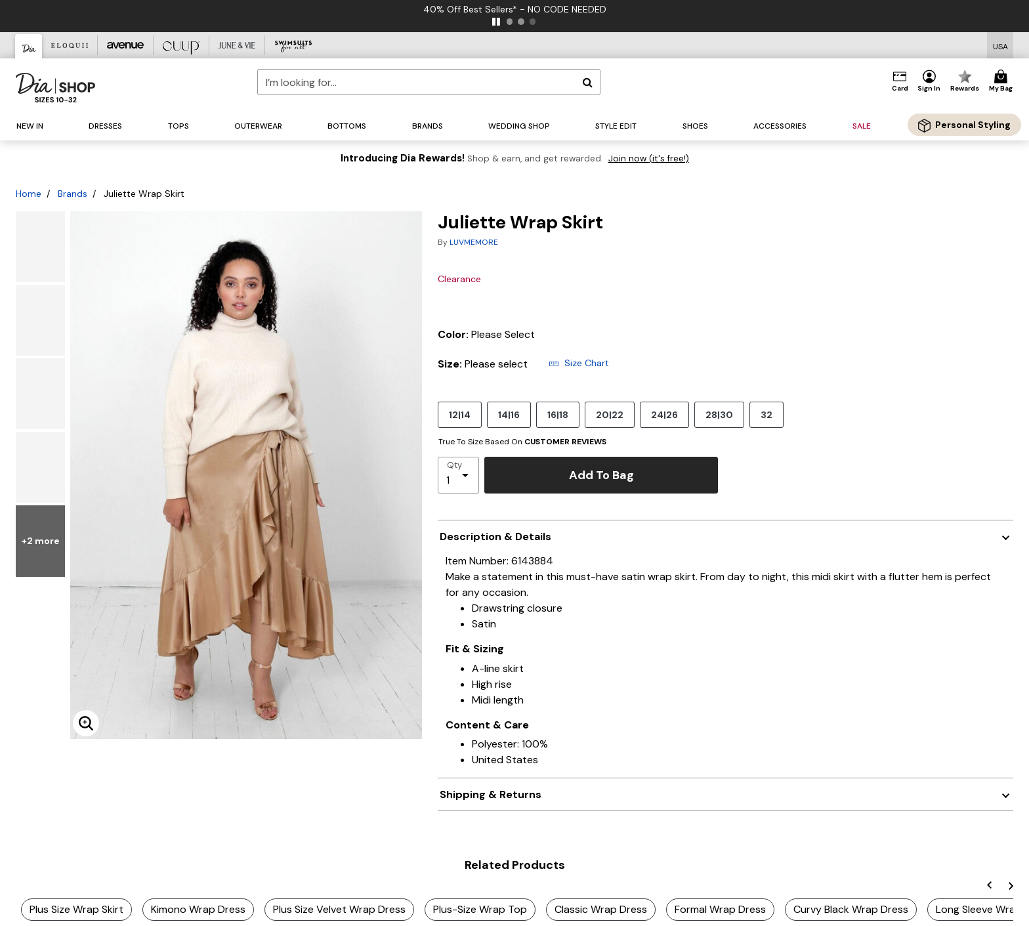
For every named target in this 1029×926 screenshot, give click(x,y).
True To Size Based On (522, 441)
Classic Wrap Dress (601, 909)
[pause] (496, 21)
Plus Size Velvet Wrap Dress (339, 909)
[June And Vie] (237, 45)
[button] (929, 81)
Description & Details (495, 536)
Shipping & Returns (490, 794)
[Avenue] (126, 45)
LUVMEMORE (474, 242)
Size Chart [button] (579, 363)
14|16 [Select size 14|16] (509, 414)
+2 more (41, 555)
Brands (72, 194)
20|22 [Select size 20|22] (609, 414)
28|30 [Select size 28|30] (719, 414)
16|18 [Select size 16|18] (557, 414)
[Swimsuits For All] (293, 45)
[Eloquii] (70, 45)
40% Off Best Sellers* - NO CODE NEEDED (514, 9)
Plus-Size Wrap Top (480, 909)
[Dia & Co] (29, 46)
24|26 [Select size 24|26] (664, 414)
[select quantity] (458, 475)
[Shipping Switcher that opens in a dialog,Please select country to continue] (1000, 45)
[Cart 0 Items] (1002, 81)
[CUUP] (181, 45)
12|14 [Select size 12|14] (460, 414)
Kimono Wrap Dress (198, 909)
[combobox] (428, 82)
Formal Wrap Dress (720, 909)
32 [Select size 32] (766, 414)
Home (28, 194)
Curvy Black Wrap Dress (850, 909)
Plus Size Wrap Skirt (76, 909)
